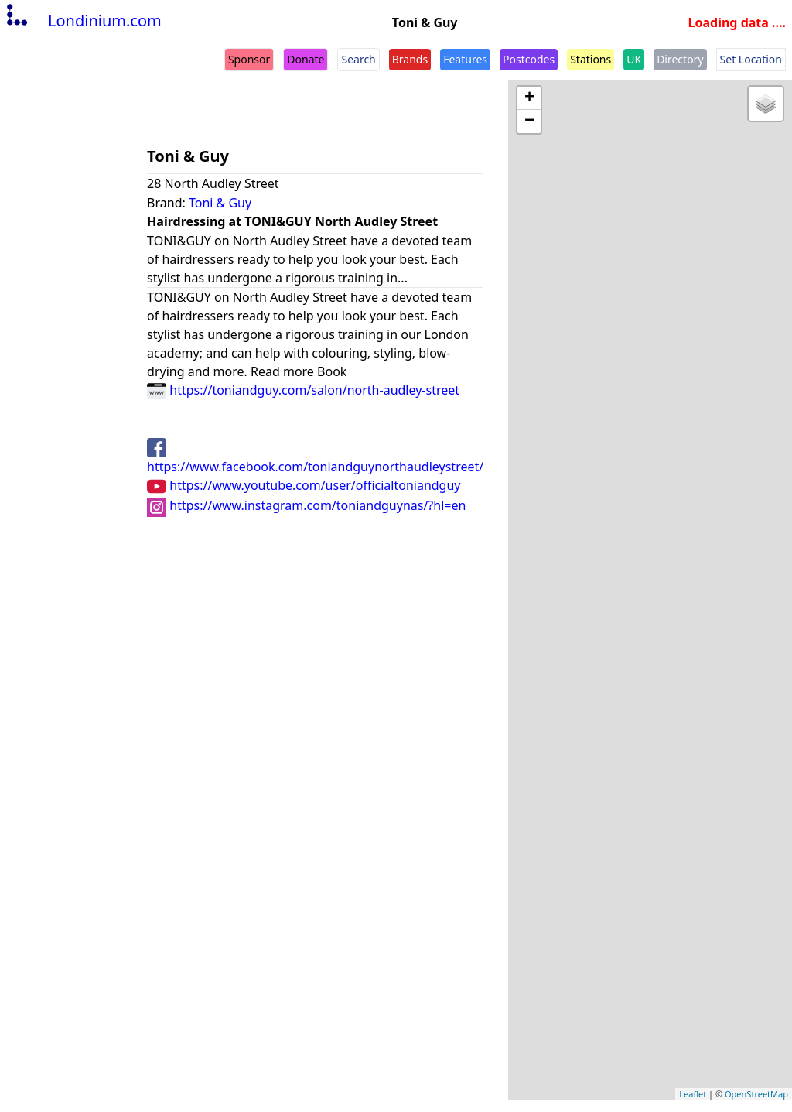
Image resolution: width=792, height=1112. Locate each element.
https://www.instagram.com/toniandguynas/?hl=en (306, 505)
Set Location (751, 59)
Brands (410, 59)
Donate (305, 59)
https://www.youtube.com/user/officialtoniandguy (303, 485)
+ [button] (529, 98)
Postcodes (529, 59)
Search (358, 59)
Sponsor (249, 59)
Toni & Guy (220, 202)
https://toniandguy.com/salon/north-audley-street (303, 390)
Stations (590, 59)
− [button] (529, 121)
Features (465, 59)
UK (633, 59)
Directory (680, 59)
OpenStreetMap (756, 1094)
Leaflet (692, 1094)
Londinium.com (82, 20)
